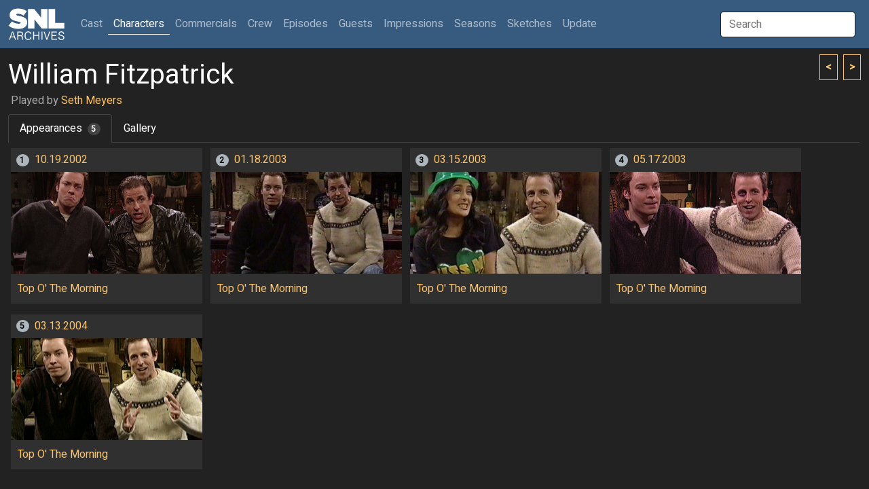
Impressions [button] (413, 24)
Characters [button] (138, 24)
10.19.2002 (61, 159)
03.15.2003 (460, 159)
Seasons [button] (475, 24)
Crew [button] (260, 24)
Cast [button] (94, 23)
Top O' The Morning (63, 288)
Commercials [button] (206, 24)
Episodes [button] (305, 24)
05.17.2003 (659, 159)
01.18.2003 (260, 159)
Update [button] (580, 24)
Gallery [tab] (140, 128)
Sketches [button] (529, 24)
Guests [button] (356, 24)
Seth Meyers (91, 100)
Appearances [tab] (60, 128)
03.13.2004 (61, 326)
